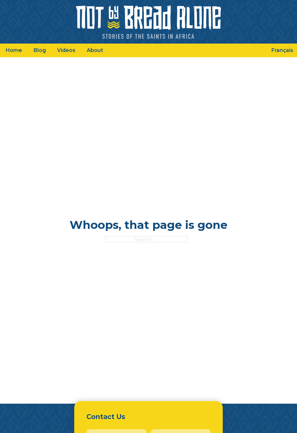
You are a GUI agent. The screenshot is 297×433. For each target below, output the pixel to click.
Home (14, 50)
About (95, 50)
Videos (66, 50)
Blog (39, 50)
